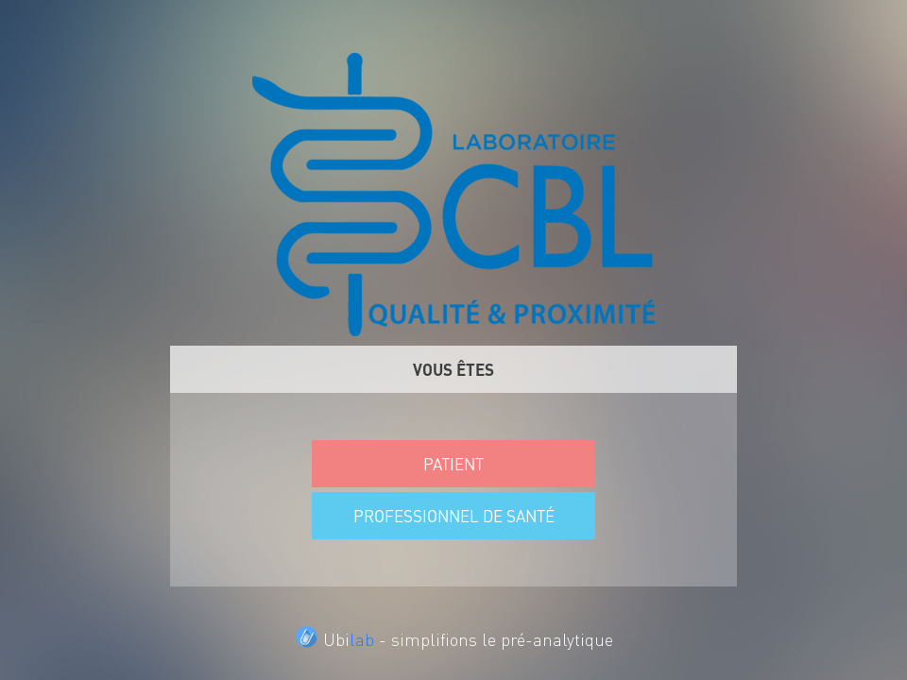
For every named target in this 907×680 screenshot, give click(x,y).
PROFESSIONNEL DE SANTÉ (454, 515)
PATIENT (453, 463)
